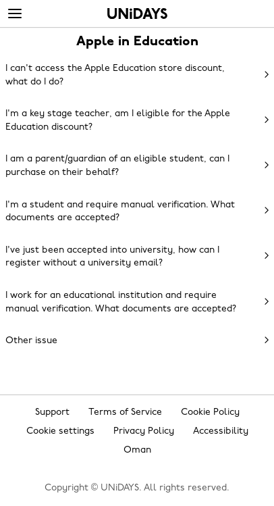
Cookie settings (60, 431)
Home (137, 13)
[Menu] (15, 14)
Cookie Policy (210, 412)
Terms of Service (125, 412)
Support (52, 412)
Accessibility (220, 431)
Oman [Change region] (137, 450)
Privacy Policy (143, 431)
